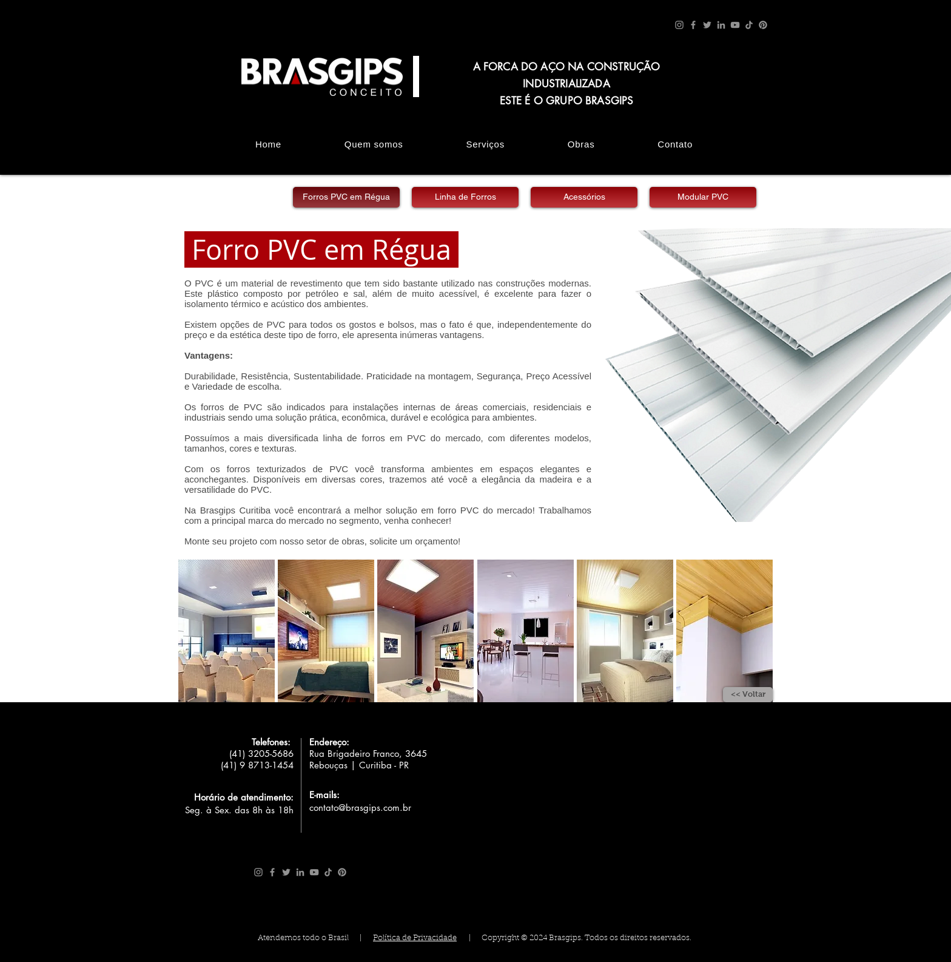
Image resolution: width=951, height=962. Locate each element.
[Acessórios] (584, 197)
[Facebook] (693, 24)
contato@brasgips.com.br (360, 807)
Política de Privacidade (415, 938)
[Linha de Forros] (465, 197)
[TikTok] (749, 24)
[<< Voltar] (748, 694)
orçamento (436, 541)
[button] (226, 631)
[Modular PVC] (703, 197)
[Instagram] (679, 24)
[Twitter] (707, 24)
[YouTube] (735, 24)
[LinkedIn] (721, 24)
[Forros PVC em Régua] (346, 197)
